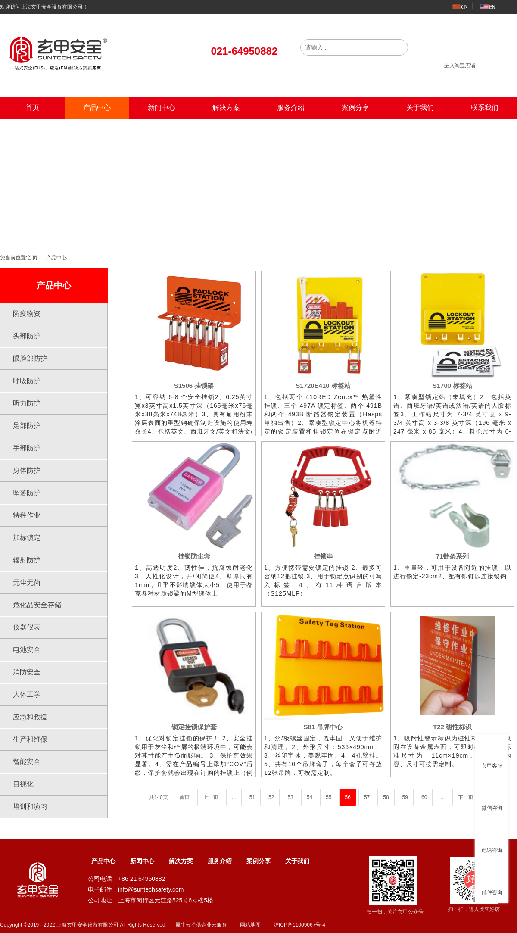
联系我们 (484, 107)
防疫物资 (26, 313)
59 (405, 797)
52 (271, 797)
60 (424, 797)
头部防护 (26, 336)
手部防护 (26, 448)
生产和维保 (30, 739)
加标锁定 (26, 537)
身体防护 (26, 470)
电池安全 (26, 649)
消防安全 (26, 672)
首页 (32, 107)
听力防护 (26, 403)
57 (367, 797)
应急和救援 (30, 717)
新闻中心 (161, 107)
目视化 (23, 784)
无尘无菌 (26, 582)
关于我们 (420, 107)
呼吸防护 (26, 380)
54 (309, 797)
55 (328, 797)
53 (290, 797)
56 (348, 797)
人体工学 (26, 694)
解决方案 (226, 107)
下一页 (465, 797)
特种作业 (26, 515)
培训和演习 (30, 806)
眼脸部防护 (30, 358)
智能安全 (26, 761)
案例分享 (355, 107)
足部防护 (26, 425)
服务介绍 (291, 107)
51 (252, 797)
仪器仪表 (26, 627)
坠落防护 (26, 492)
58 (386, 797)
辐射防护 (26, 560)
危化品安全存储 (37, 604)
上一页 (210, 797)
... (234, 797)
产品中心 (97, 107)
